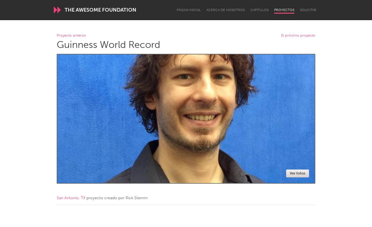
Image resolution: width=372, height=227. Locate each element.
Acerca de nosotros (225, 10)
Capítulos (259, 10)
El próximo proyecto (298, 35)
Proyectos (284, 10)
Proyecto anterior (71, 35)
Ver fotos (297, 173)
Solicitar (308, 10)
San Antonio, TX (71, 198)
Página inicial (189, 10)
